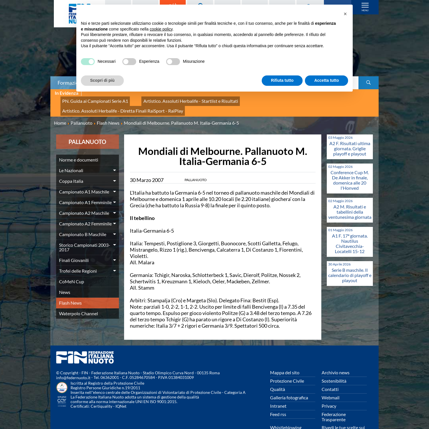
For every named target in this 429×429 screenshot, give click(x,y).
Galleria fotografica (289, 378)
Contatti (330, 370)
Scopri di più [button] (102, 80)
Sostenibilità (334, 361)
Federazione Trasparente (334, 397)
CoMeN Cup (71, 262)
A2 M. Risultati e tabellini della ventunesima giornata (349, 192)
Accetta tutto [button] (326, 80)
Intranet (278, 386)
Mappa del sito (284, 353)
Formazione (71, 82)
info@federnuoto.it (73, 358)
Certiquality (101, 387)
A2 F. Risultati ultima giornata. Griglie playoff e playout (349, 129)
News (64, 273)
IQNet (120, 387)
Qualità (277, 370)
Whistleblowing (285, 408)
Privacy (329, 386)
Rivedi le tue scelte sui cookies (343, 410)
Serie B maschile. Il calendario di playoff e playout (349, 256)
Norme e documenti (78, 140)
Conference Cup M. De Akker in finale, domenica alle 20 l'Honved (350, 160)
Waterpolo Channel (78, 294)
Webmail (330, 378)
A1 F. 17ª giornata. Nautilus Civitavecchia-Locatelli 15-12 (350, 224)
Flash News (70, 283)
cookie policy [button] (161, 29)
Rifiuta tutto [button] (282, 80)
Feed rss (278, 395)
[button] (345, 13)
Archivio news (336, 353)
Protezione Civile (287, 361)
